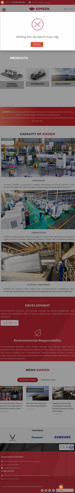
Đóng (37, 44)
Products (19, 58)
